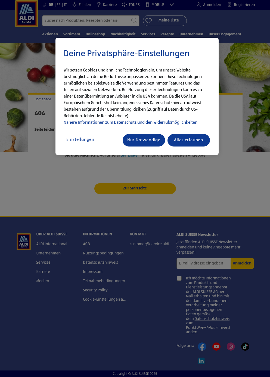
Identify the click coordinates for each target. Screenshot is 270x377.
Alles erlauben (188, 140)
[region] (137, 96)
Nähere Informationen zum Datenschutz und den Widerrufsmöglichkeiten (130, 122)
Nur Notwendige (143, 140)
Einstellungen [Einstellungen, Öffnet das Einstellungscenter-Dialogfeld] (80, 140)
